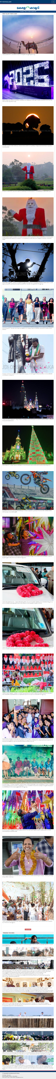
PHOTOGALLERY (6, 1)
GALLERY (8, 13)
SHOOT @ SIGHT (13, 13)
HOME (3, 13)
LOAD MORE (27, 929)
